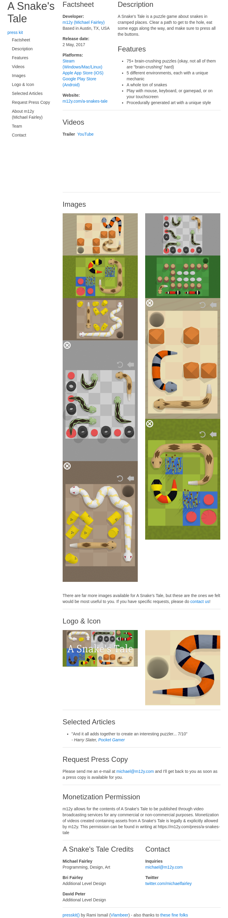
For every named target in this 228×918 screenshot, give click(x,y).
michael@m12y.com (135, 771)
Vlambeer (120, 915)
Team (17, 126)
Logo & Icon (23, 84)
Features (20, 57)
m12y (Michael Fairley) (84, 22)
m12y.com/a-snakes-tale (85, 101)
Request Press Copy (31, 102)
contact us (199, 601)
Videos (18, 66)
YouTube (85, 134)
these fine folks (174, 915)
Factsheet (21, 39)
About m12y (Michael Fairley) (27, 114)
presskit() (71, 915)
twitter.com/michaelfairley (168, 883)
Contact (19, 135)
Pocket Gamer (111, 739)
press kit (15, 32)
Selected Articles (27, 93)
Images (19, 75)
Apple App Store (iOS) (83, 73)
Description (22, 48)
